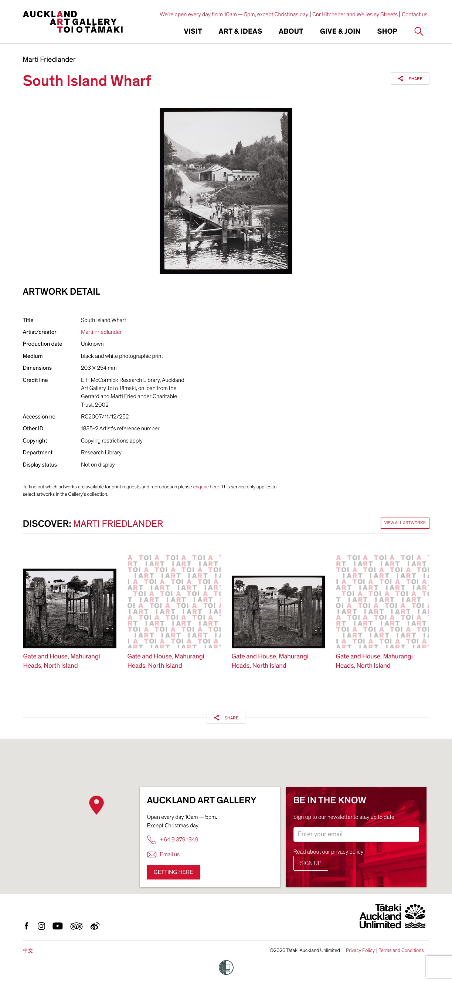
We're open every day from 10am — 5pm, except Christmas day (234, 14)
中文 (28, 950)
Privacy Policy (360, 950)
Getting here (173, 872)
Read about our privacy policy (328, 852)
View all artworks (405, 523)
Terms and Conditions (401, 950)
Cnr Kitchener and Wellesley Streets (355, 14)
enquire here (206, 486)
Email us (163, 854)
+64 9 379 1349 (172, 839)
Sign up (311, 863)
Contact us (415, 14)
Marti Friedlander (49, 60)
